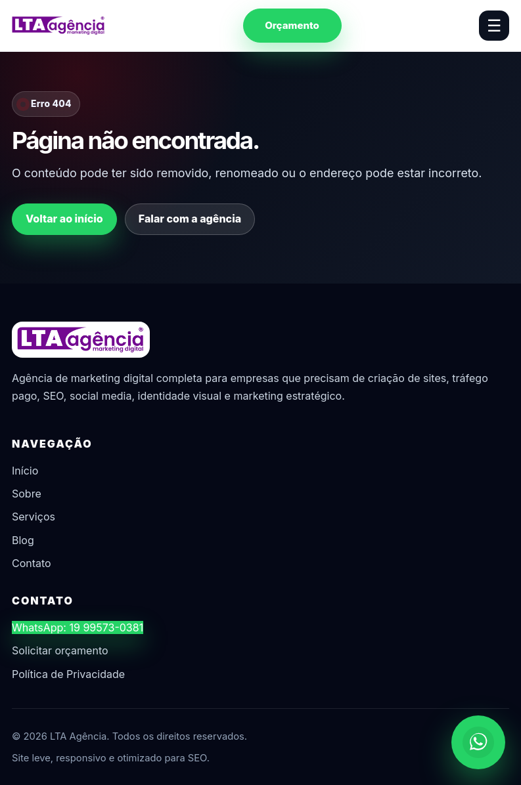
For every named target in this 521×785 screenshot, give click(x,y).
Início (25, 470)
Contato (31, 563)
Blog (23, 540)
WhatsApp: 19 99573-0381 (77, 627)
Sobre (26, 493)
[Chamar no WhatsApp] (478, 742)
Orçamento (292, 25)
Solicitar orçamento (60, 650)
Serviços (33, 516)
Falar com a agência (190, 218)
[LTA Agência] (58, 25)
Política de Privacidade (68, 674)
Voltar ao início (64, 218)
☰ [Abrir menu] (494, 25)
